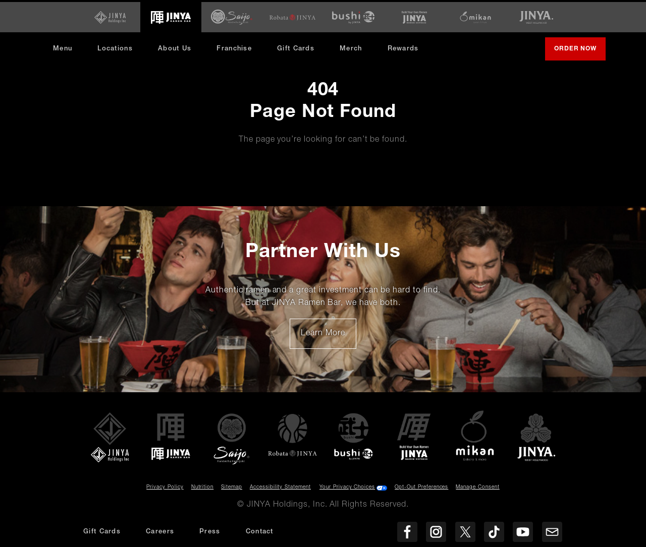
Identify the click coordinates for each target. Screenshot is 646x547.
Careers (160, 532)
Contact (260, 532)
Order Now (580, 50)
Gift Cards (295, 46)
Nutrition (202, 485)
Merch (355, 50)
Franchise (234, 46)
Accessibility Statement (280, 485)
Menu (62, 46)
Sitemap (231, 485)
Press (210, 532)
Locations (115, 46)
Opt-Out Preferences (421, 485)
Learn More (328, 335)
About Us (174, 46)
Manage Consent (477, 485)
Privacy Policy (164, 485)
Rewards (403, 46)
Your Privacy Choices (347, 485)
